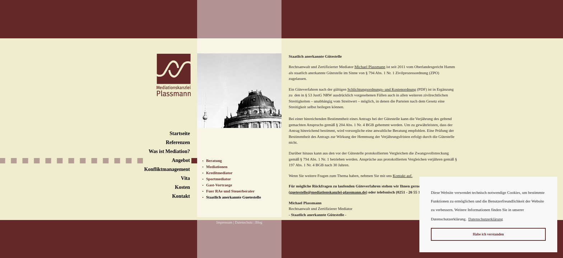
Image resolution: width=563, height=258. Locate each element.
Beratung (214, 160)
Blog (258, 222)
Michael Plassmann (369, 66)
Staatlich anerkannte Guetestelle (233, 197)
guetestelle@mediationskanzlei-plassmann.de (328, 192)
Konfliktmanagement (167, 169)
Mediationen (216, 166)
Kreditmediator (219, 173)
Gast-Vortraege (219, 185)
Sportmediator (218, 179)
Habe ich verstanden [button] (488, 234)
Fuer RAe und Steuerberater (230, 191)
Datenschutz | (244, 222)
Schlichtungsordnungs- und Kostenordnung (381, 89)
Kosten (182, 187)
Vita (185, 178)
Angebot (181, 160)
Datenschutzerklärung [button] (485, 219)
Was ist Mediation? (169, 151)
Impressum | (225, 222)
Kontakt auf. (403, 175)
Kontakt (181, 196)
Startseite (179, 133)
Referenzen (178, 142)
